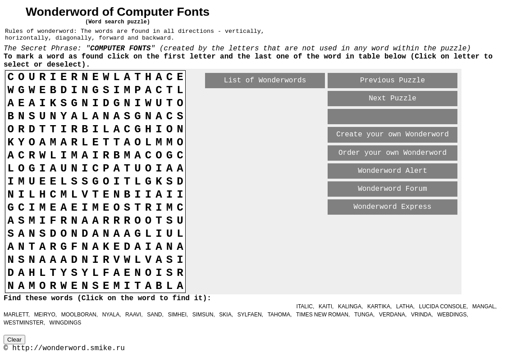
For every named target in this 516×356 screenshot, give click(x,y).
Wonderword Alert (392, 171)
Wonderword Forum (392, 189)
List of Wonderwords (265, 81)
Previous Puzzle (392, 81)
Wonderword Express (393, 207)
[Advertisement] (310, 231)
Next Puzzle (392, 99)
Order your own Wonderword (392, 153)
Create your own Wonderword (392, 135)
